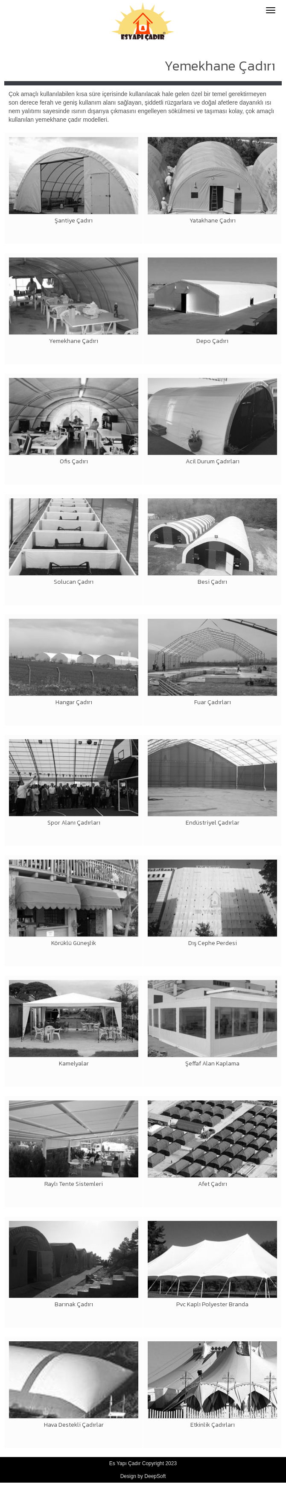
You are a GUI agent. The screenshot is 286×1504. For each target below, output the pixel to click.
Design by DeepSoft (143, 1476)
